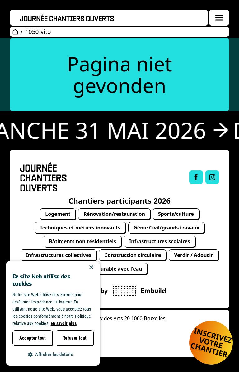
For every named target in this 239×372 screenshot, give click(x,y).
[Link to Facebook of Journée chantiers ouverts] (196, 177)
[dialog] (53, 313)
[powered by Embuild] (139, 291)
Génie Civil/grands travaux (166, 227)
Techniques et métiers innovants (80, 227)
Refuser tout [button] (75, 338)
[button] (52, 355)
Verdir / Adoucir (193, 255)
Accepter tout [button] (32, 338)
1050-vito (38, 32)
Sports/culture (176, 213)
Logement (57, 213)
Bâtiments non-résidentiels (82, 241)
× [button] (91, 267)
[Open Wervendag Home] (15, 32)
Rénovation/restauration (114, 213)
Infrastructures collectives (58, 255)
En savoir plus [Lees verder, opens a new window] (64, 323)
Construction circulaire (132, 255)
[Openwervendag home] (67, 17)
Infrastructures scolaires (159, 241)
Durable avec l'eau (119, 268)
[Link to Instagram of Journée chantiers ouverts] (212, 177)
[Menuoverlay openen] (219, 18)
